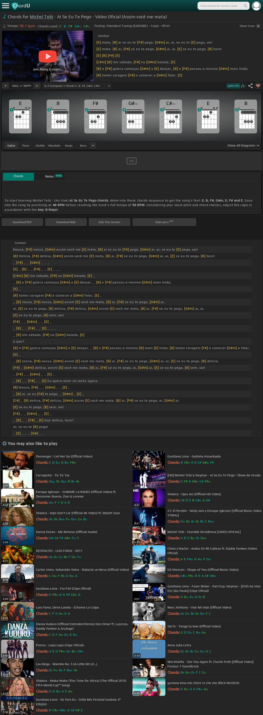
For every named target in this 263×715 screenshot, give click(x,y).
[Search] (245, 6)
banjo (69, 145)
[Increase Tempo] (36, 86)
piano (25, 145)
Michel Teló (41, 16)
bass (83, 145)
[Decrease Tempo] (5, 86)
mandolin (54, 145)
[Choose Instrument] (93, 145)
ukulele (40, 145)
